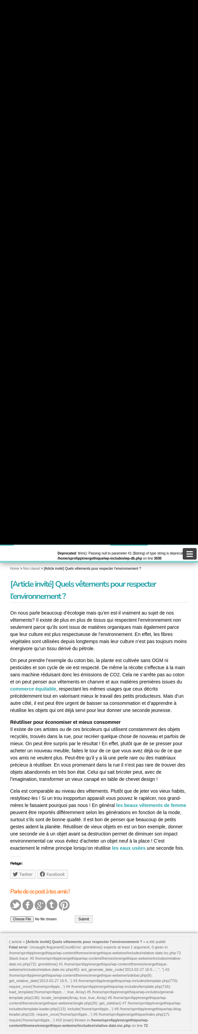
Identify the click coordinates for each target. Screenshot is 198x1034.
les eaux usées (129, 848)
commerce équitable (33, 689)
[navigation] (190, 554)
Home (14, 568)
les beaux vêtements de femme (151, 805)
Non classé (31, 568)
